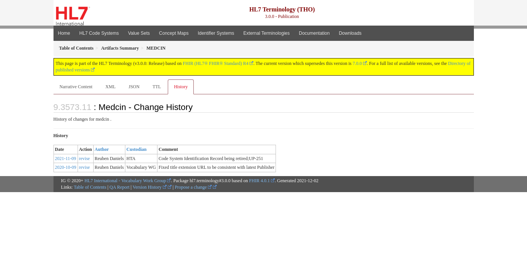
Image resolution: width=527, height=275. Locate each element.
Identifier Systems (216, 33)
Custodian (136, 149)
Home (64, 33)
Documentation (314, 33)
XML (110, 86)
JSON (133, 86)
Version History (150, 187)
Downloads (350, 33)
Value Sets (139, 33)
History (181, 86)
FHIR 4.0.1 (259, 180)
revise (84, 158)
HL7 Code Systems (99, 33)
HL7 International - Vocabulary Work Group (125, 180)
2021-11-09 (65, 158)
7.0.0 (357, 63)
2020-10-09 (65, 167)
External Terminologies (266, 33)
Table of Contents (90, 187)
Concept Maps (173, 33)
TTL (156, 86)
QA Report (120, 187)
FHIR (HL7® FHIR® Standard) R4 (215, 63)
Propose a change (193, 187)
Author (102, 149)
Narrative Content (76, 86)
